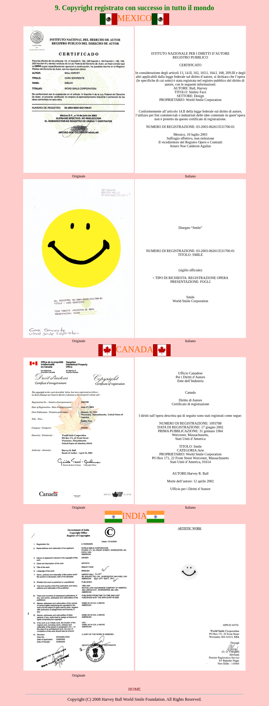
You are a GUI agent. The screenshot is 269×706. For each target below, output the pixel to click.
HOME (134, 689)
